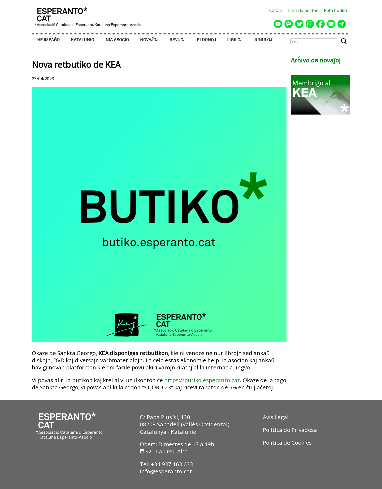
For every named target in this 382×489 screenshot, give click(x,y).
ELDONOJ (206, 40)
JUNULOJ (263, 40)
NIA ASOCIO (117, 40)
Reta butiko (335, 10)
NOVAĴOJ (149, 40)
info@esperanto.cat (166, 471)
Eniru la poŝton (303, 10)
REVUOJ (177, 40)
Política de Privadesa (290, 429)
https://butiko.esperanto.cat (202, 380)
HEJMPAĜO (48, 40)
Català (275, 10)
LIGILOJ (234, 40)
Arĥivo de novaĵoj (316, 61)
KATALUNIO (82, 40)
